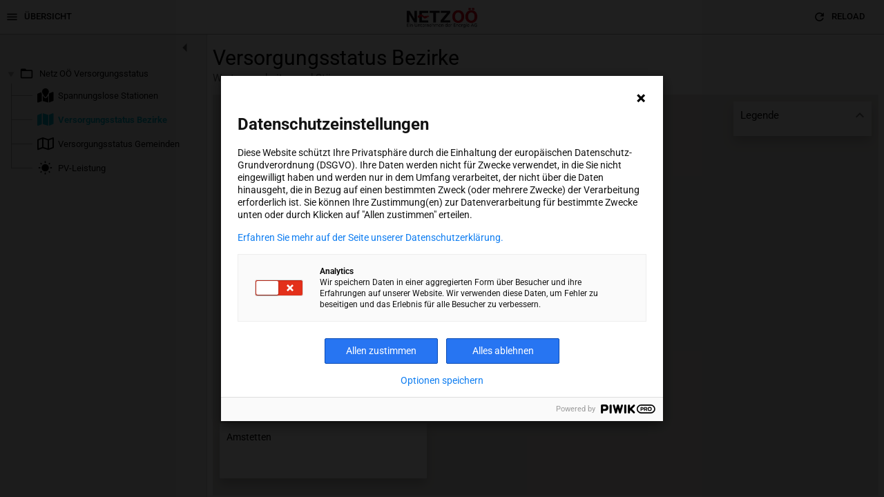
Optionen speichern (442, 380)
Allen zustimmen (381, 350)
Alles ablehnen (503, 350)
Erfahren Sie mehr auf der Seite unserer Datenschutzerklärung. (370, 237)
